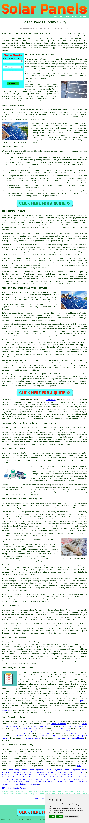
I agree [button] (52, 816)
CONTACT (74, 17)
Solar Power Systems (70, 779)
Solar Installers (36, 779)
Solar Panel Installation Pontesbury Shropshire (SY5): (29, 33)
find (9, 749)
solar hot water (62, 705)
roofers (47, 733)
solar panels (18, 36)
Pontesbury (51, 400)
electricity (73, 76)
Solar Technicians (78, 772)
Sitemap (3, 806)
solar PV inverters (37, 703)
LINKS (61, 17)
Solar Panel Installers (14, 806)
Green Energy (52, 779)
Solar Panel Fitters (23, 772)
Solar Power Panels (66, 782)
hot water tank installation (70, 738)
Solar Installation (59, 772)
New (24, 806)
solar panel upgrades (49, 736)
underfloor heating (42, 726)
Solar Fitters (8, 775)
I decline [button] (59, 816)
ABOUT (67, 17)
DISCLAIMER (82, 17)
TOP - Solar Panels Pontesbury (15, 788)
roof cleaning (60, 729)
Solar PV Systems (54, 770)
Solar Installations (77, 775)
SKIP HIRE (18, 736)
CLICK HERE (7, 710)
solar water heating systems (72, 684)
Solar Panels (37, 806)
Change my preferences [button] (71, 816)
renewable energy (33, 738)
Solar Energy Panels (17, 770)
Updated (29, 806)
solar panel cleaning (35, 731)
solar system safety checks (14, 703)
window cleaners (58, 724)
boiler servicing (75, 733)
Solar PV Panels (51, 777)
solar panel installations (46, 181)
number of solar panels (13, 430)
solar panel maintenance (25, 729)
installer (6, 633)
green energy (20, 733)
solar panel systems (73, 691)
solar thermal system (11, 119)
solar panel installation (39, 686)
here (79, 766)
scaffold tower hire (73, 731)
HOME (55, 17)
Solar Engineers (36, 770)
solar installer (56, 442)
